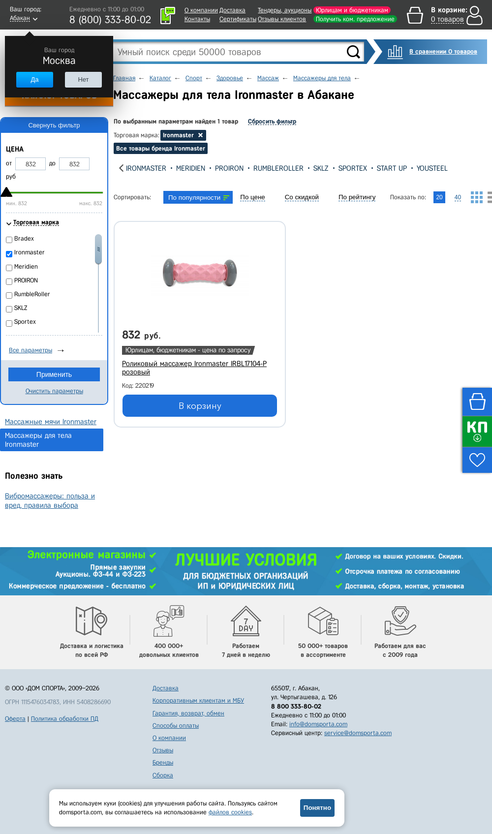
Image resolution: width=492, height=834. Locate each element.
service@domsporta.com (358, 733)
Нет (83, 79)
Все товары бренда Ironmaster (160, 148)
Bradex (24, 238)
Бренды (163, 762)
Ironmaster (146, 168)
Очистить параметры (54, 391)
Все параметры (30, 350)
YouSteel (432, 168)
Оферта (15, 718)
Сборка (163, 775)
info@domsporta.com (318, 724)
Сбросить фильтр (272, 121)
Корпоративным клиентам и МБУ (198, 700)
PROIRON (229, 168)
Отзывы (163, 750)
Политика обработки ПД (64, 718)
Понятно (317, 807)
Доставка (232, 10)
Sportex (352, 168)
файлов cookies (230, 812)
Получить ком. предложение (355, 19)
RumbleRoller (278, 168)
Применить (54, 374)
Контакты (197, 19)
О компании (201, 10)
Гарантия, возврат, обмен (188, 713)
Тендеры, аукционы (284, 10)
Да (34, 79)
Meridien (190, 168)
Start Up (392, 168)
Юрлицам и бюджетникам (352, 10)
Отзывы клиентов (282, 19)
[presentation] (121, 168)
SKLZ (321, 168)
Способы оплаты (176, 725)
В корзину (200, 406)
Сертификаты (237, 19)
